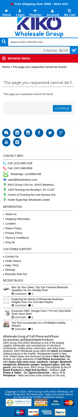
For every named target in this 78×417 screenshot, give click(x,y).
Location (9, 224)
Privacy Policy (12, 233)
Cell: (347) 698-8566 (17, 168)
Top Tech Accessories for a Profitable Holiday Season (38, 324)
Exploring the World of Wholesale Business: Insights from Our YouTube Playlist (37, 301)
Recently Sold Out (15, 274)
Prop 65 (9, 242)
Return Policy (12, 228)
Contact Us (11, 256)
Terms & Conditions (16, 238)
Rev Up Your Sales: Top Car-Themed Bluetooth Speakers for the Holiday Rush (39, 289)
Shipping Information (16, 219)
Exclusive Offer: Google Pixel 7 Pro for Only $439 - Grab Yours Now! (41, 312)
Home (6, 66)
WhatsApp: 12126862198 (22, 174)
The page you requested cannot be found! (40, 66)
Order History (12, 260)
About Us (9, 214)
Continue (62, 108)
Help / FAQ (11, 265)
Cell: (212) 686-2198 (17, 163)
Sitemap (9, 269)
